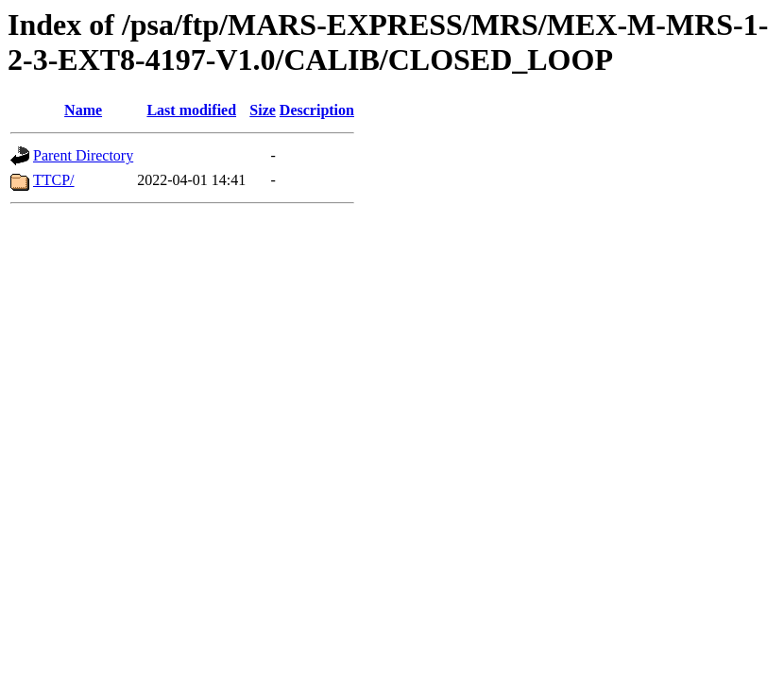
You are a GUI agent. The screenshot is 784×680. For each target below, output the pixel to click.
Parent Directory (83, 155)
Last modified (191, 110)
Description (317, 110)
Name (83, 110)
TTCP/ (54, 180)
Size (262, 110)
